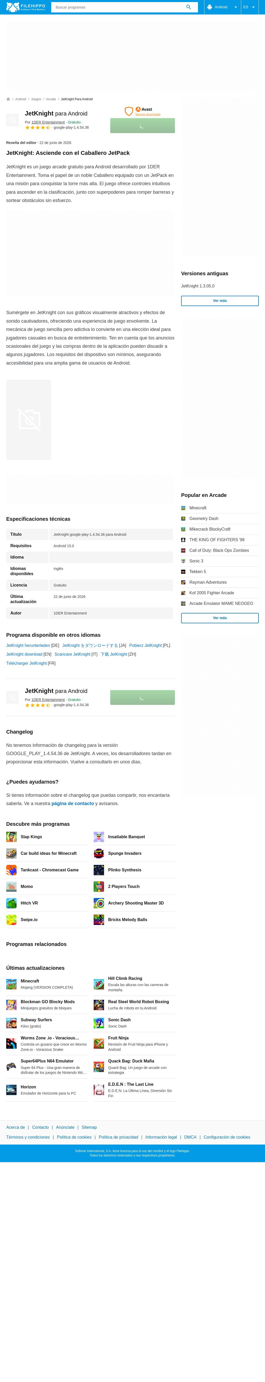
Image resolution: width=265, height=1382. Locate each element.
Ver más (220, 301)
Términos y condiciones (28, 1137)
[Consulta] (124, 7)
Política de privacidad (118, 1137)
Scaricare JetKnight (73, 654)
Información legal (161, 1137)
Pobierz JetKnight (145, 645)
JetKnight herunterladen (28, 645)
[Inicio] (8, 99)
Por (45, 122)
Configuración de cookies (227, 1137)
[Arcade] (51, 99)
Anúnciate (65, 1127)
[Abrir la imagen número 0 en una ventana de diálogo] (28, 420)
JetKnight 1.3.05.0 (198, 286)
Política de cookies (74, 1137)
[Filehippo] (25, 7)
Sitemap (89, 1127)
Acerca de (15, 1127)
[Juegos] (36, 99)
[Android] (20, 99)
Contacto (40, 1127)
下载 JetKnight (114, 654)
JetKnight (56, 113)
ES (249, 7)
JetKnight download (24, 654)
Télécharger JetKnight (26, 663)
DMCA (190, 1137)
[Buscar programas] (188, 7)
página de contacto (72, 803)
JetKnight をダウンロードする (90, 645)
